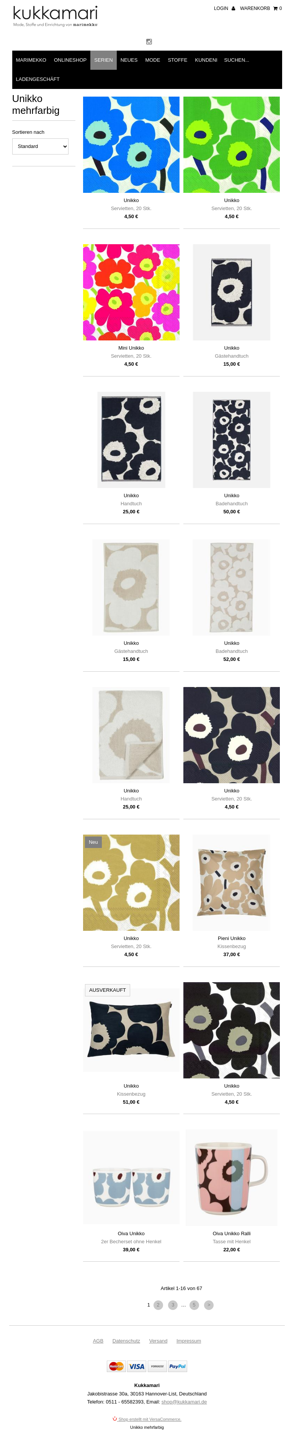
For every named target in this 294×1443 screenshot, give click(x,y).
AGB (98, 1341)
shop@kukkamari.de (184, 1402)
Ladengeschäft (38, 79)
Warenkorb (261, 8)
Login (224, 8)
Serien (103, 60)
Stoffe (177, 60)
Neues (129, 60)
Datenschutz (126, 1341)
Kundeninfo (211, 60)
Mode (152, 60)
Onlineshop (70, 60)
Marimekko (31, 60)
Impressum (188, 1341)
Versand (158, 1341)
